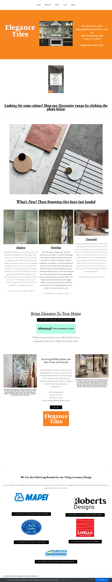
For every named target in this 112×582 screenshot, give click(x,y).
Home (38, 5)
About (57, 5)
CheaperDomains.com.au (31, 576)
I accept (102, 580)
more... (73, 5)
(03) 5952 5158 (57, 398)
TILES (65, 5)
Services (48, 5)
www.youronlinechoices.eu (65, 580)
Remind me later (90, 580)
